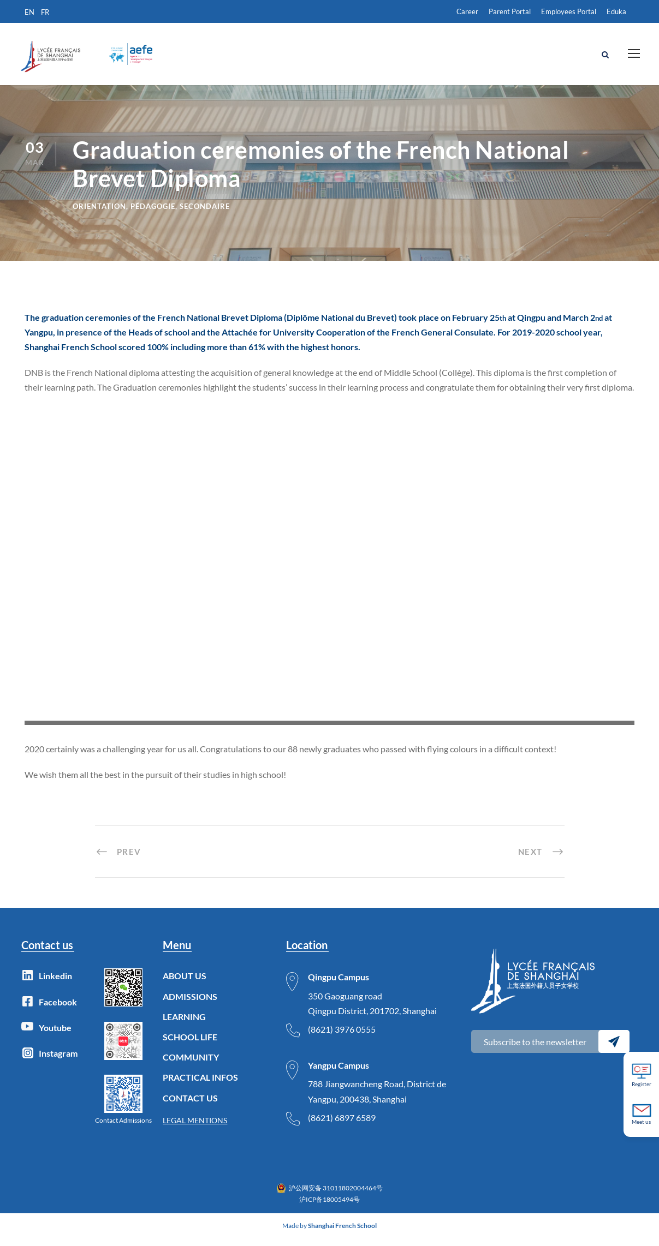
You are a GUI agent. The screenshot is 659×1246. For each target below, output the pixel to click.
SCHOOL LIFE (190, 1044)
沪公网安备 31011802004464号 (336, 1195)
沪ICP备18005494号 (329, 1206)
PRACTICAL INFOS (200, 1085)
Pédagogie (152, 213)
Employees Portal (568, 11)
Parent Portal (510, 11)
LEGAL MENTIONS (195, 1127)
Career (467, 11)
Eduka (616, 11)
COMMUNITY (191, 1064)
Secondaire (205, 213)
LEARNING (184, 1024)
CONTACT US (190, 1105)
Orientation (99, 213)
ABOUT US (184, 983)
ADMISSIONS (190, 1003)
